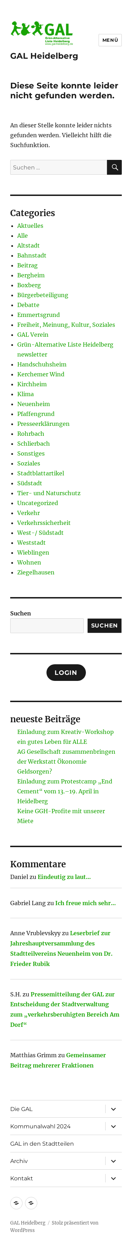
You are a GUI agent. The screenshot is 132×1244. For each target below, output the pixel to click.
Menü (110, 40)
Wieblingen (33, 552)
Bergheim (31, 275)
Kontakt (21, 1178)
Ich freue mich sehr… (85, 903)
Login (66, 673)
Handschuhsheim (42, 364)
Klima (25, 394)
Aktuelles (30, 225)
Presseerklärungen (43, 423)
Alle (22, 235)
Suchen (20, 613)
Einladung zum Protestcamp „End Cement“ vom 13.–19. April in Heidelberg (64, 791)
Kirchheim (32, 384)
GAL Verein (33, 334)
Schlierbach (33, 443)
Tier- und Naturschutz (49, 493)
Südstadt (29, 483)
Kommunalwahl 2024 (40, 1126)
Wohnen (29, 562)
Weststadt (31, 542)
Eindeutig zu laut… (64, 876)
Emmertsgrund (38, 314)
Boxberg (29, 285)
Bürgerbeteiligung (42, 295)
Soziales (28, 463)
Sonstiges (31, 453)
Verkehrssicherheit (44, 522)
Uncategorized (37, 503)
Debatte (28, 304)
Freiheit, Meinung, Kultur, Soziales (66, 324)
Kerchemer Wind (40, 374)
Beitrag (27, 265)
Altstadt (28, 245)
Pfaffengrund (36, 413)
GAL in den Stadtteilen (42, 1143)
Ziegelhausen (36, 572)
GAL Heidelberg (44, 56)
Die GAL (21, 1109)
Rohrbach (30, 433)
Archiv (19, 1161)
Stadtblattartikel (40, 473)
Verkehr (28, 512)
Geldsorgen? (34, 771)
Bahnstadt (31, 255)
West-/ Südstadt (40, 532)
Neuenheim (33, 403)
